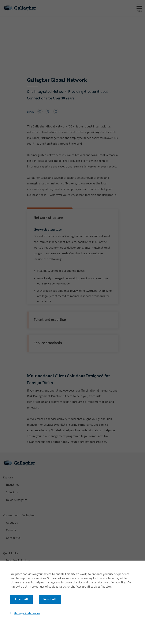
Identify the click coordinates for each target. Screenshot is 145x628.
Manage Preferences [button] (27, 613)
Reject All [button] (49, 599)
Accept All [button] (21, 599)
